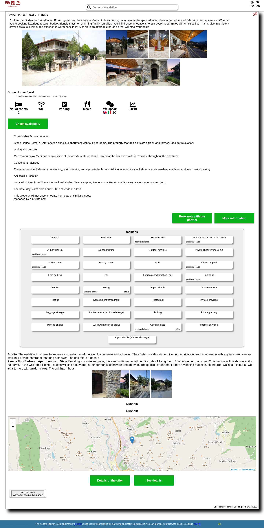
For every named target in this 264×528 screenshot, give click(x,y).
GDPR (197, 524)
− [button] (13, 427)
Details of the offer (110, 480)
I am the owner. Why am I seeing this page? (28, 493)
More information (234, 218)
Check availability (28, 123)
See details (154, 480)
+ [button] (13, 421)
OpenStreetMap (248, 470)
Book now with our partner (192, 218)
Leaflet (234, 470)
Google (78, 524)
